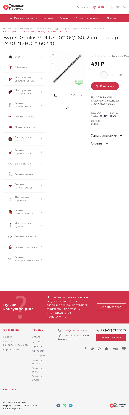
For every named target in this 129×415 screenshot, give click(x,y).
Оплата (36, 336)
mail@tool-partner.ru (75, 330)
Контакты (10, 389)
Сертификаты (11, 349)
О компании (11, 329)
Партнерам (38, 355)
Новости (8, 336)
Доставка (37, 341)
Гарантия (37, 346)
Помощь (37, 329)
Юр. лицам (38, 350)
